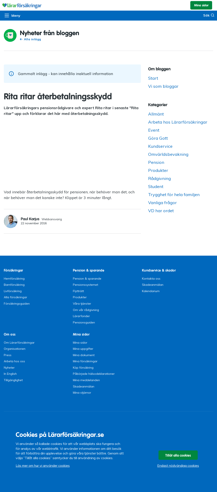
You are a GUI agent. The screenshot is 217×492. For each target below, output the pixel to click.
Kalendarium (151, 291)
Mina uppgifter (83, 349)
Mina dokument (84, 355)
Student (155, 186)
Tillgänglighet (13, 380)
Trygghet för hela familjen (174, 194)
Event (153, 130)
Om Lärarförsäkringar (19, 342)
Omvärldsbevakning (168, 154)
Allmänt (156, 114)
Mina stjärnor (82, 392)
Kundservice (160, 146)
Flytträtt (78, 291)
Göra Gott (158, 138)
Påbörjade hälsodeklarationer (94, 374)
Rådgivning (159, 178)
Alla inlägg (30, 39)
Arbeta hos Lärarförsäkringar (177, 122)
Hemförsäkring (14, 278)
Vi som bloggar (163, 86)
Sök (208, 15)
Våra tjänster (82, 303)
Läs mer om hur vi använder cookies (43, 465)
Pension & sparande (87, 278)
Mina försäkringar (85, 361)
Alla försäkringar (15, 297)
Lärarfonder (81, 316)
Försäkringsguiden (17, 303)
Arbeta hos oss (14, 361)
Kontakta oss (151, 278)
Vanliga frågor (162, 202)
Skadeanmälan (152, 285)
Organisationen (14, 349)
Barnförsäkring (14, 285)
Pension (156, 162)
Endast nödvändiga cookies (178, 465)
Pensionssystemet (85, 285)
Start (153, 78)
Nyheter (9, 367)
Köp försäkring (83, 367)
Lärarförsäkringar (108, 5)
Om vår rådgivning (86, 310)
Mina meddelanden (86, 380)
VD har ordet (161, 210)
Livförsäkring (13, 291)
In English (10, 374)
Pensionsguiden (84, 322)
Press (7, 355)
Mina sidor (80, 342)
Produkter (158, 170)
